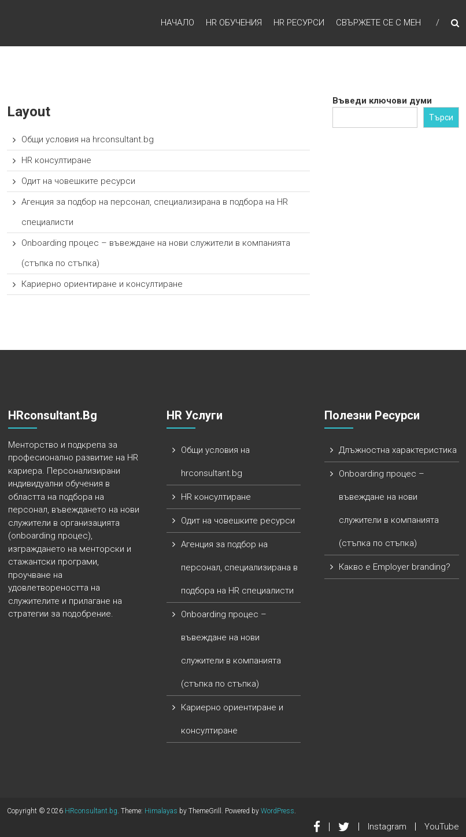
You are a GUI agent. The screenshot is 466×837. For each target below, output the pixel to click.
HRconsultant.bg (91, 811)
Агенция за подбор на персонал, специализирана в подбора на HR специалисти (239, 567)
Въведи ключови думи (382, 100)
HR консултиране (56, 160)
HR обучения (234, 22)
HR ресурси (298, 22)
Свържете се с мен (378, 22)
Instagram (387, 826)
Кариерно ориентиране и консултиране (102, 284)
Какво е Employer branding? (394, 567)
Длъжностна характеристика (398, 450)
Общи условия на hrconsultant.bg (87, 139)
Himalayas (161, 811)
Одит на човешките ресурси (78, 181)
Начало (177, 22)
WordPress (277, 811)
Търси (441, 117)
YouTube (441, 826)
